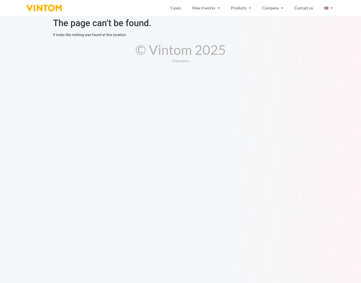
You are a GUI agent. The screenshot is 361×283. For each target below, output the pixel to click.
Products (241, 8)
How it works (206, 8)
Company (272, 8)
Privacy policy (180, 60)
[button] (206, 8)
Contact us (303, 8)
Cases (176, 8)
